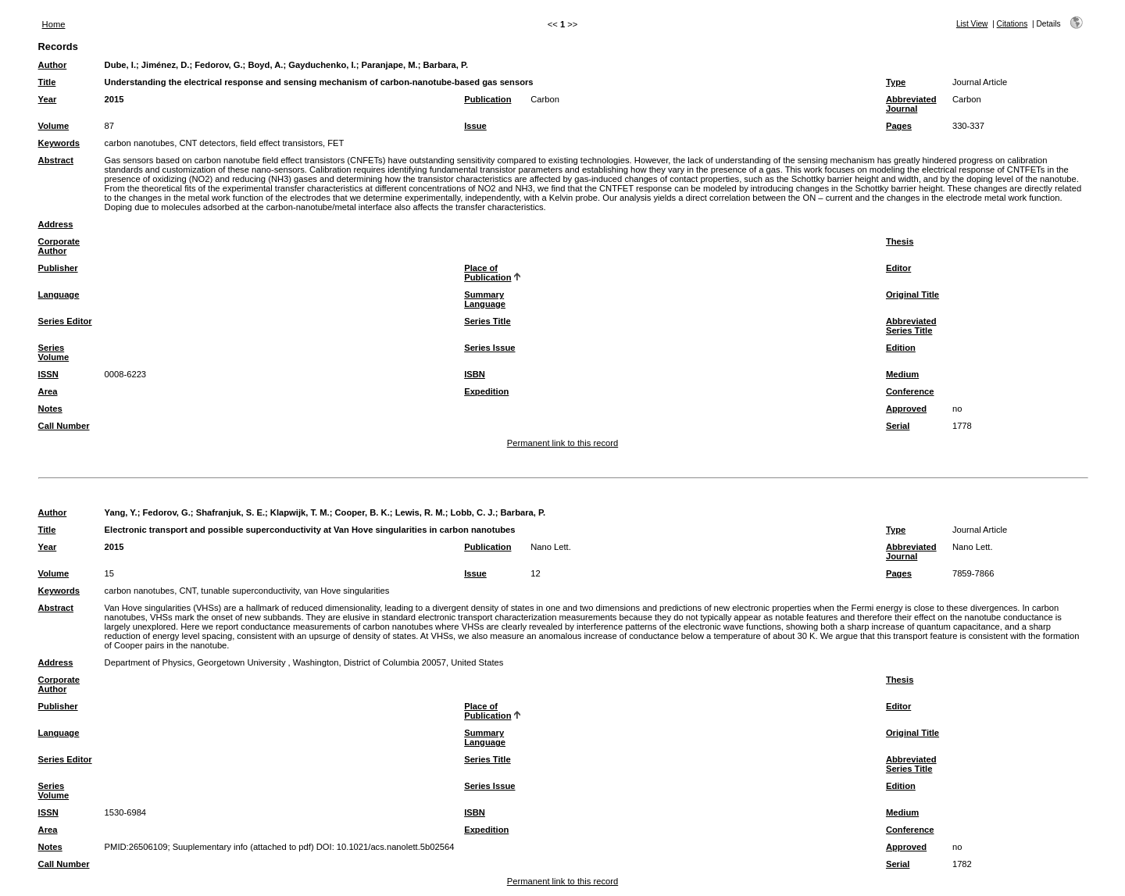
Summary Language (484, 299)
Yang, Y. (121, 512)
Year (47, 99)
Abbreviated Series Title (911, 325)
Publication (487, 99)
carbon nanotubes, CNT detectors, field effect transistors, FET (225, 143)
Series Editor (65, 321)
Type (895, 82)
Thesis (899, 241)
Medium (902, 374)
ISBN (474, 374)
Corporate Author (59, 246)
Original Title (912, 294)
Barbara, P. (445, 65)
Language (59, 294)
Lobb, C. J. (473, 512)
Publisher (58, 268)
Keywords (59, 143)
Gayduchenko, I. (321, 65)
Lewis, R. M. (420, 512)
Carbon (544, 99)
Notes (50, 408)
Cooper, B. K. (362, 512)
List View (972, 24)
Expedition (486, 391)
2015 (114, 99)
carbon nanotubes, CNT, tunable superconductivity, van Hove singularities (247, 590)
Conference (910, 391)
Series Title (487, 321)
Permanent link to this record (562, 443)
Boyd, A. (265, 65)
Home (54, 24)
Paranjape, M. (390, 65)
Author (52, 65)
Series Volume (54, 352)
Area (48, 391)
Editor (898, 268)
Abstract (55, 160)
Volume (54, 125)
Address (55, 224)
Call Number (64, 425)
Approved (906, 408)
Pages (899, 125)
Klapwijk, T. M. (300, 512)
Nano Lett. (550, 547)
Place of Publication (487, 272)
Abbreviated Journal (911, 104)
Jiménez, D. (165, 65)
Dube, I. (120, 65)
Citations (1012, 24)
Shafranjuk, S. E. (230, 512)
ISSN (48, 374)
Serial (897, 425)
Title (47, 82)
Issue (475, 125)
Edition (901, 347)
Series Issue (489, 347)
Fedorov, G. (218, 65)
